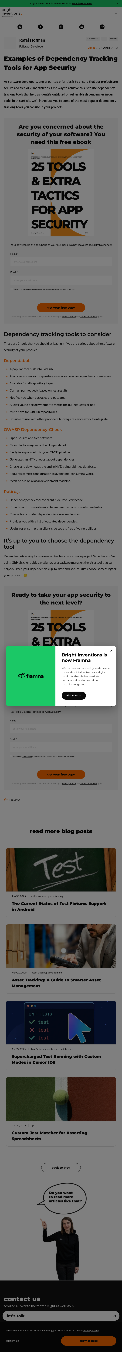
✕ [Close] (111, 651)
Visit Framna (73, 695)
